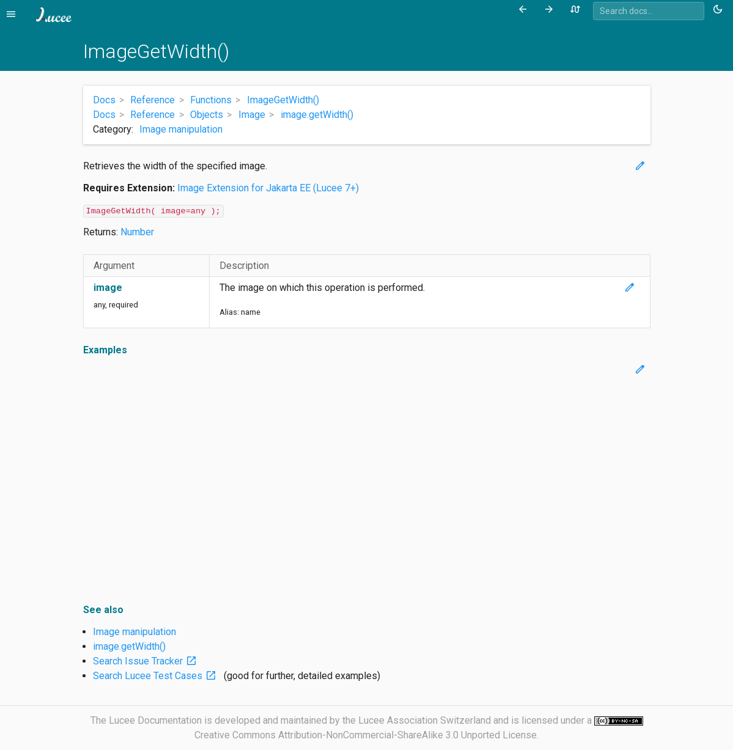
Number (137, 232)
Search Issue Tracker (147, 661)
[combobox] (648, 11)
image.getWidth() (129, 646)
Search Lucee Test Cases (157, 676)
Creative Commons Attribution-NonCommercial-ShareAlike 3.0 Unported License (365, 735)
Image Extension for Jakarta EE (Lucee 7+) (268, 188)
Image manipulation (181, 129)
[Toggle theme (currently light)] (720, 10)
